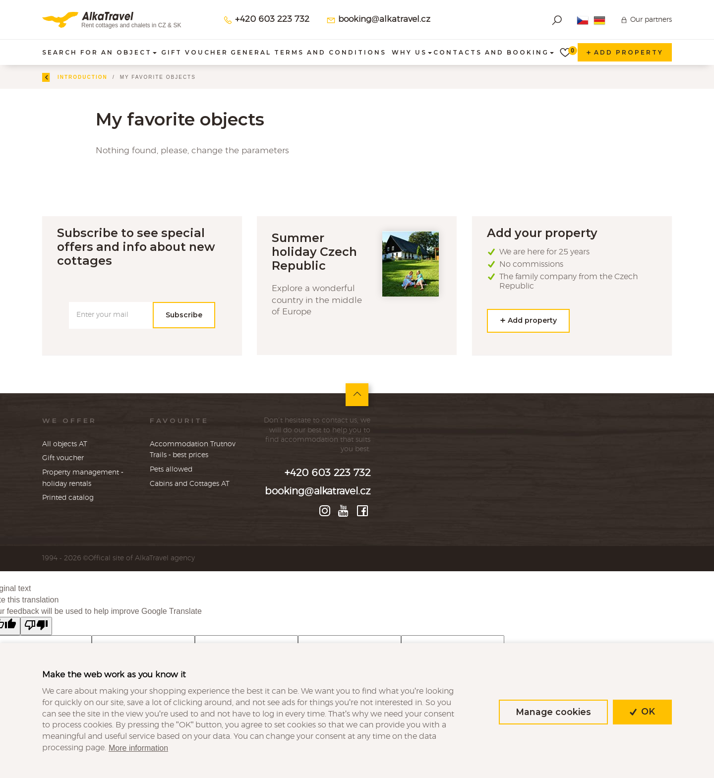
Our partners (651, 19)
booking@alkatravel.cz (378, 20)
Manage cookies (553, 712)
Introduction (112, 77)
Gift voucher (194, 52)
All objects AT (64, 444)
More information (138, 748)
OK (642, 712)
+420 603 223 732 (266, 20)
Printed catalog (68, 497)
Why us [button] (412, 52)
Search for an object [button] (99, 52)
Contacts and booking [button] (493, 52)
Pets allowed (171, 469)
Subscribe (184, 314)
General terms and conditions (308, 52)
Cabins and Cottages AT (190, 483)
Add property (624, 52)
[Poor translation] (36, 626)
